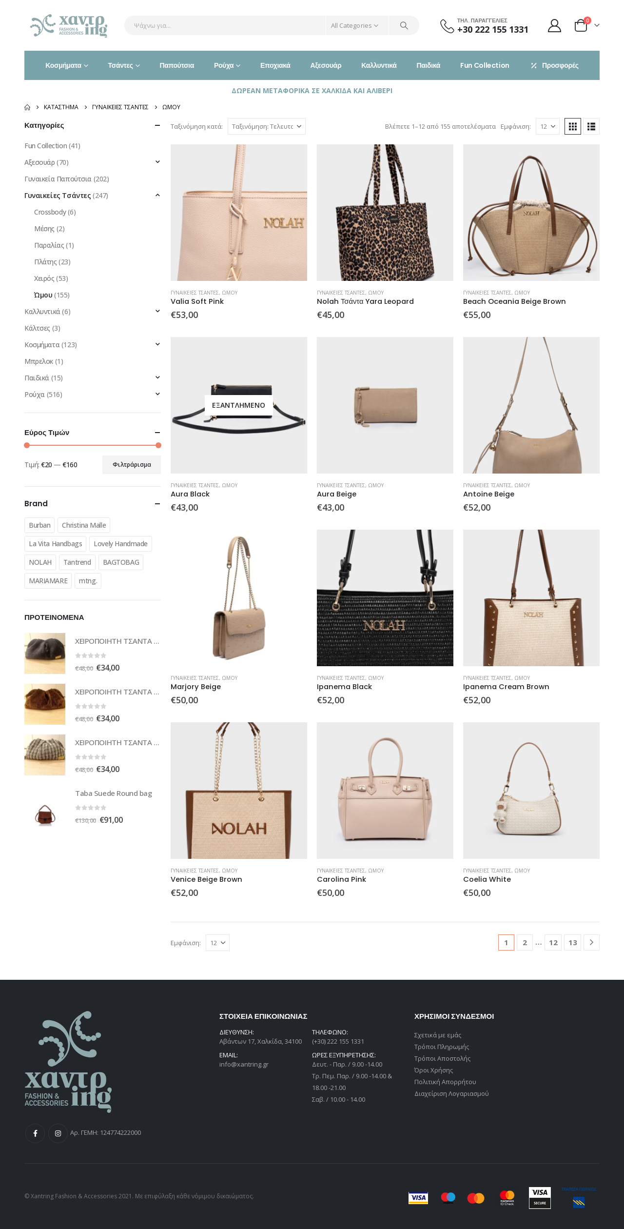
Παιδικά (428, 65)
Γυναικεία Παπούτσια (58, 178)
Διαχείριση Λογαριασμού (451, 1093)
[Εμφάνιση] (548, 126)
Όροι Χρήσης (433, 1070)
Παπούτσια (176, 65)
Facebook (35, 1133)
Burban (39, 525)
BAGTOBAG (121, 562)
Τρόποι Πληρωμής (441, 1046)
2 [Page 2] (525, 942)
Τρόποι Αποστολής (442, 1058)
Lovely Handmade (121, 543)
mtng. (88, 580)
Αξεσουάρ (325, 65)
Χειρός (44, 278)
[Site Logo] (69, 25)
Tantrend (77, 562)
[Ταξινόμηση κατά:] (267, 126)
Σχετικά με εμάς (437, 1035)
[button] (573, 126)
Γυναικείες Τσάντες (195, 292)
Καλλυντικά (378, 65)
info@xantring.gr (244, 1064)
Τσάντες (120, 65)
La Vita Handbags (55, 543)
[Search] (404, 25)
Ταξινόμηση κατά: (197, 126)
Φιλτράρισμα (132, 464)
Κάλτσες (37, 328)
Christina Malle (84, 525)
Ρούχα (224, 65)
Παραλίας (49, 245)
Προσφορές (554, 65)
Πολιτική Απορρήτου (445, 1081)
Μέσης (44, 228)
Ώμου (229, 292)
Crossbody (50, 212)
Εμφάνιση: (516, 126)
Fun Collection (484, 65)
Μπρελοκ (38, 361)
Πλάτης (45, 261)
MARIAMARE (48, 580)
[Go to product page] (239, 212)
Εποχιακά (275, 65)
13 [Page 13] (572, 942)
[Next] (592, 942)
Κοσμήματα (63, 65)
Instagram (58, 1133)
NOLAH (40, 562)
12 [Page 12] (553, 942)
